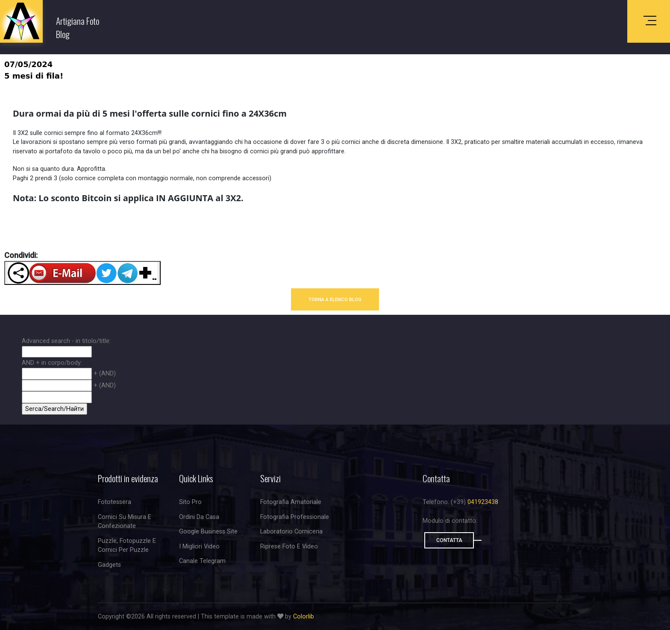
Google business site (208, 531)
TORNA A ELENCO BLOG (335, 299)
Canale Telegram (202, 561)
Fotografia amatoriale (290, 502)
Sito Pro (190, 502)
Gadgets (109, 564)
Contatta (449, 540)
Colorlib (303, 616)
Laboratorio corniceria (291, 531)
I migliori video (199, 546)
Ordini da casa (199, 517)
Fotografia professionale (294, 517)
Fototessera (114, 502)
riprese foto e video (289, 546)
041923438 (482, 502)
